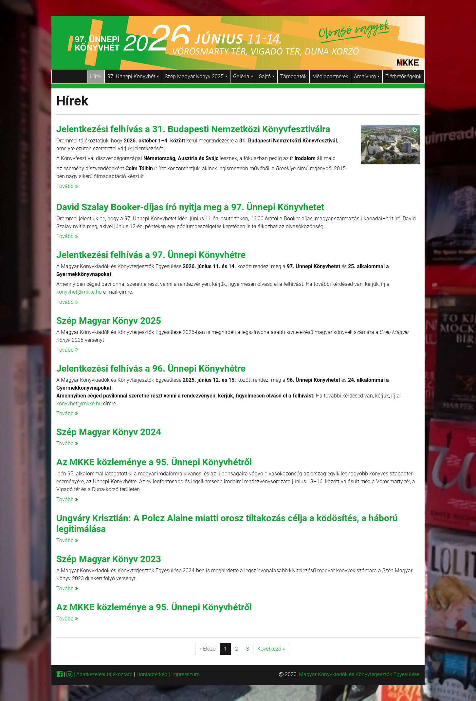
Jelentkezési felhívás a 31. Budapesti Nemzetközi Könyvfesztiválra (193, 129)
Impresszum (185, 674)
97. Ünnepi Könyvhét (133, 76)
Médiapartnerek (330, 76)
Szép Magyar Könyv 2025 (196, 76)
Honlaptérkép (153, 674)
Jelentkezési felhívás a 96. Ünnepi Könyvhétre (151, 368)
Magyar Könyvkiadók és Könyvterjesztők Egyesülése (359, 674)
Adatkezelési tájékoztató (104, 674)
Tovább (67, 186)
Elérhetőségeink (403, 76)
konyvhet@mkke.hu (79, 292)
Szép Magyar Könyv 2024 (108, 432)
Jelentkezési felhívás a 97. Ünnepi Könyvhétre (151, 254)
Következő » (271, 649)
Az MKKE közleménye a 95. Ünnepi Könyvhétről (154, 462)
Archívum (367, 76)
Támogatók (293, 76)
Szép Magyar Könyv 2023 (108, 559)
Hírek (96, 76)
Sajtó (267, 76)
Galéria (243, 76)
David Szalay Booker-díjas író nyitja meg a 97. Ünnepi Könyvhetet (190, 207)
